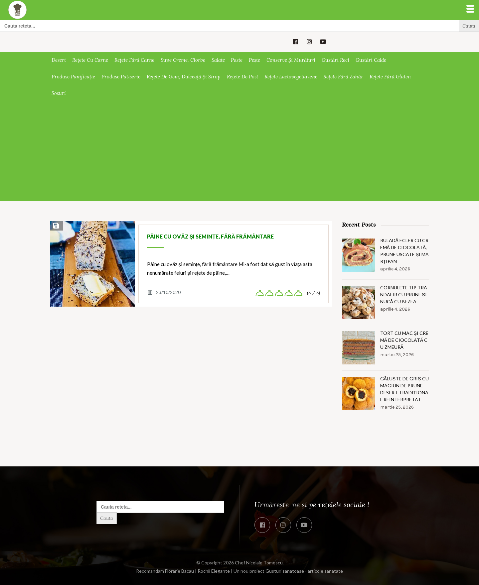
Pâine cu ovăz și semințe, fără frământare (210, 236)
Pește (254, 60)
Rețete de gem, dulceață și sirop (184, 76)
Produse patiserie (120, 76)
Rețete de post (242, 76)
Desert (59, 60)
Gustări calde (371, 60)
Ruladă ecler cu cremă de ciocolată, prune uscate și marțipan (404, 251)
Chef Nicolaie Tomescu (259, 562)
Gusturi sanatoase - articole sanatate (304, 571)
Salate (218, 60)
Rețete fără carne (134, 60)
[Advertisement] (239, 151)
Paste (236, 60)
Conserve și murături (290, 60)
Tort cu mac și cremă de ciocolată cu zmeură (404, 340)
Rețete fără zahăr (343, 76)
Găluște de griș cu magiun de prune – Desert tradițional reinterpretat (404, 389)
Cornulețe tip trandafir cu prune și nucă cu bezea (403, 294)
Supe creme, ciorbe (183, 60)
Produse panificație (73, 76)
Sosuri (59, 93)
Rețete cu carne (90, 60)
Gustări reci (335, 60)
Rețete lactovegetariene (290, 76)
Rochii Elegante (214, 571)
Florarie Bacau (179, 571)
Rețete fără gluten (390, 76)
